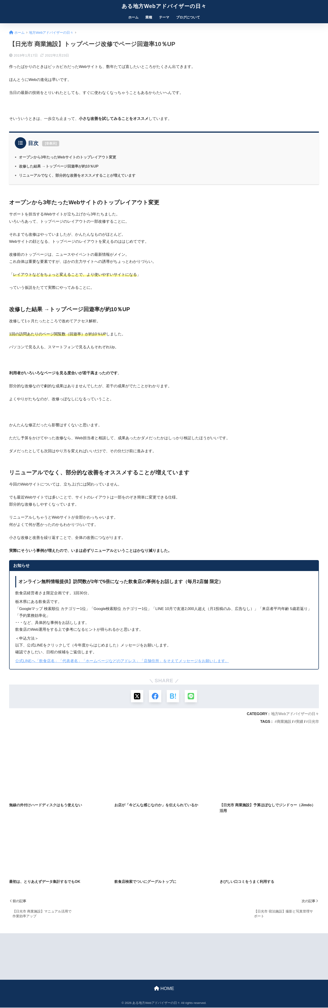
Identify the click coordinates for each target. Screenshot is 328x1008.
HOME (164, 988)
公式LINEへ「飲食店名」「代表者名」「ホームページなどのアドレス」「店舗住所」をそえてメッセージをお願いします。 (122, 661)
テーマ (164, 17)
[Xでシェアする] (137, 696)
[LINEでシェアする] (191, 696)
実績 (299, 722)
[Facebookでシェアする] (155, 696)
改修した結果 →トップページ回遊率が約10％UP (58, 166)
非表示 (51, 143)
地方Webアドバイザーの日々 (295, 714)
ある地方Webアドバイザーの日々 (164, 6)
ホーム (133, 17)
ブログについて (188, 17)
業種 (148, 17)
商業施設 (284, 722)
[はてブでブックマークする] (173, 696)
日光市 (313, 722)
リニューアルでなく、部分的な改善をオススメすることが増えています (77, 175)
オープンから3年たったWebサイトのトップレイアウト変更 (67, 157)
